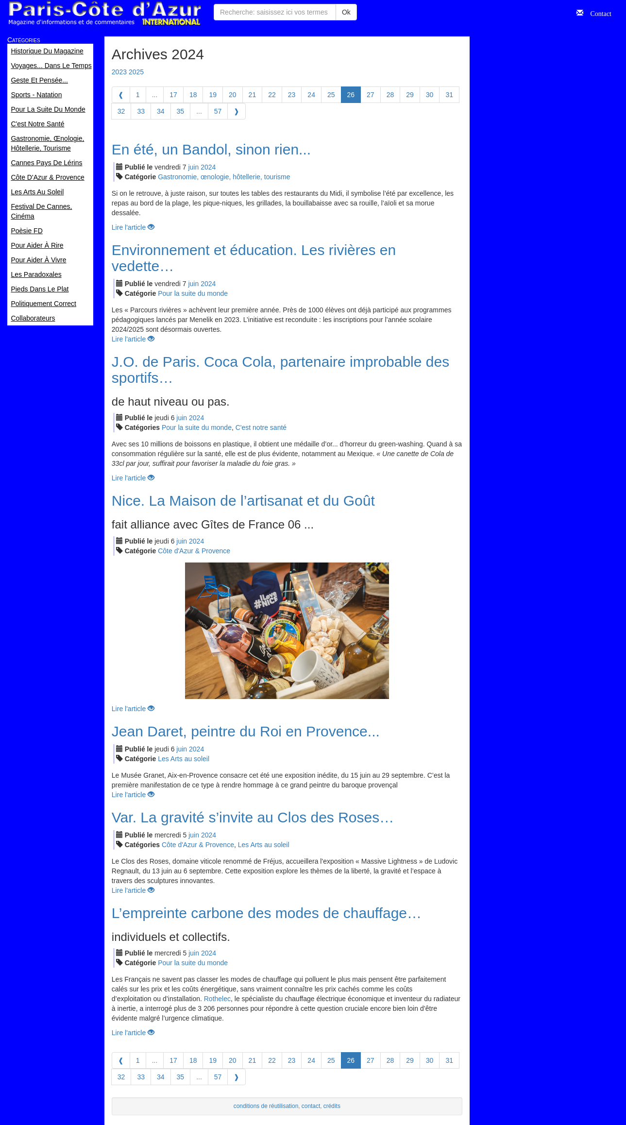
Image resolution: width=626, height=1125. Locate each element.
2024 (208, 167)
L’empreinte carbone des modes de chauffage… (267, 913)
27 (370, 95)
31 (449, 95)
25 (331, 95)
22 (272, 95)
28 (390, 95)
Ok (346, 12)
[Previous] (121, 94)
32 (121, 111)
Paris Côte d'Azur (104, 13)
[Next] (236, 111)
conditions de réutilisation (266, 1106)
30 (430, 95)
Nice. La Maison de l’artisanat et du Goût (243, 501)
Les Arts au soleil (183, 759)
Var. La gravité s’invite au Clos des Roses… (253, 817)
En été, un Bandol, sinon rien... (211, 149)
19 (213, 95)
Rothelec (217, 999)
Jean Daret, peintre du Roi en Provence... (246, 731)
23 (292, 95)
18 (193, 95)
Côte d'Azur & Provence (194, 551)
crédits (331, 1106)
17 (173, 95)
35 (181, 111)
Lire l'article (133, 227)
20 (233, 95)
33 (141, 111)
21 (252, 95)
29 (410, 95)
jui (193, 167)
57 (218, 111)
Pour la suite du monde (193, 293)
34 (161, 111)
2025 (136, 72)
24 (311, 95)
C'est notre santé (261, 427)
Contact (597, 13)
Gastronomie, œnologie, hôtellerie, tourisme (224, 177)
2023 (119, 72)
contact (311, 1106)
